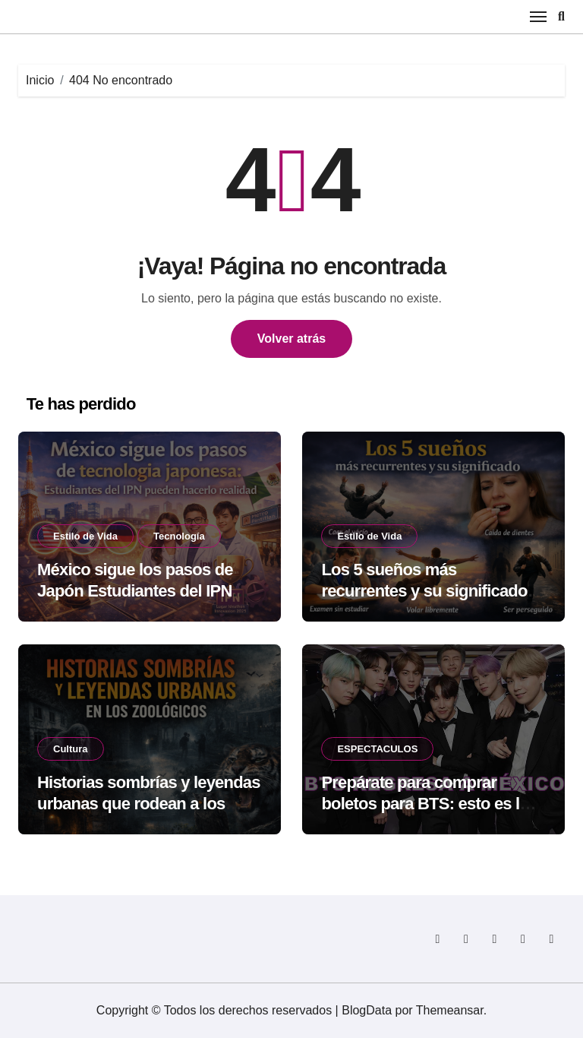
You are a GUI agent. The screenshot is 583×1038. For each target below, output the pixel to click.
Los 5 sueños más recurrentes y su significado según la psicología (424, 591)
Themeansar (450, 1010)
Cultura (70, 749)
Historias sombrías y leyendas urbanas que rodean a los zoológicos (148, 804)
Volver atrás (291, 338)
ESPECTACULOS (377, 749)
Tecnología (179, 536)
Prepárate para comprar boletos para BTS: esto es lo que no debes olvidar (425, 804)
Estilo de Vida (85, 536)
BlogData (367, 1010)
